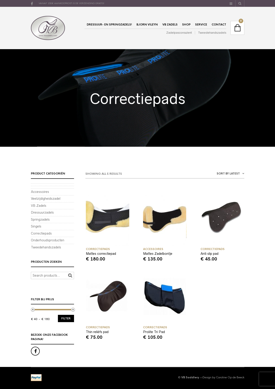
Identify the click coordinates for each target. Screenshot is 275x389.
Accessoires (153, 249)
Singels (36, 226)
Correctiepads (98, 249)
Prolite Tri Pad (154, 332)
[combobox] (217, 174)
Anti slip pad (209, 253)
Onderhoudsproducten (47, 240)
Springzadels (40, 219)
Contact (219, 24)
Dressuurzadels (42, 212)
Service (201, 24)
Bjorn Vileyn (147, 24)
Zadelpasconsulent (179, 32)
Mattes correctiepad (101, 253)
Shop (186, 24)
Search (70, 275)
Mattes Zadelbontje (157, 253)
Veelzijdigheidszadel (45, 198)
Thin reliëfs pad (97, 332)
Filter (66, 318)
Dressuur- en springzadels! (109, 24)
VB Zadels (170, 24)
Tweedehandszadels (212, 32)
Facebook (35, 351)
